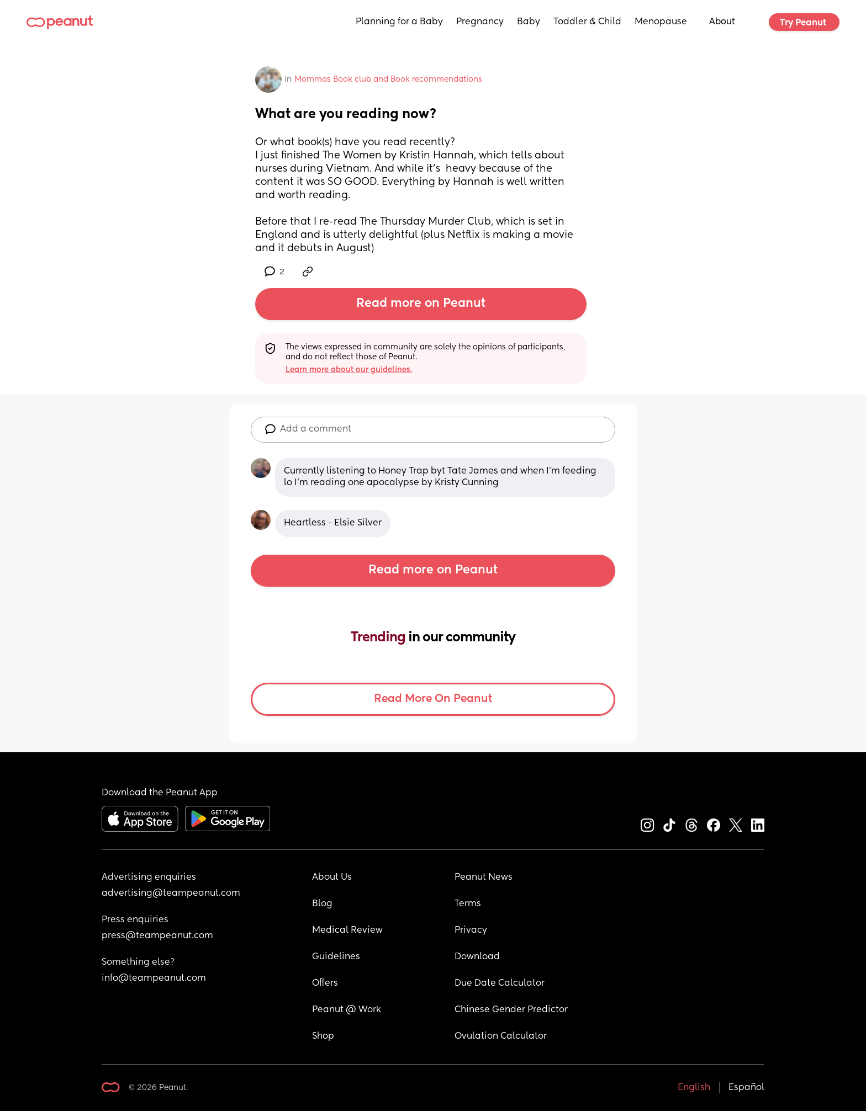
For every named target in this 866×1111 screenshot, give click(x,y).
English (694, 1087)
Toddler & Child (587, 22)
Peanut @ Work (346, 1010)
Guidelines (336, 957)
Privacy (471, 930)
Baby (528, 22)
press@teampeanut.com (157, 936)
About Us (332, 877)
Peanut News (484, 877)
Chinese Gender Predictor (511, 1010)
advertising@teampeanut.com (171, 893)
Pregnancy (480, 22)
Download (477, 957)
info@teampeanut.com (154, 978)
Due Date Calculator (500, 983)
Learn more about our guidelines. (349, 370)
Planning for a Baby (399, 22)
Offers (325, 983)
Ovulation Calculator (501, 1036)
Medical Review (347, 930)
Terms (468, 904)
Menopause (661, 22)
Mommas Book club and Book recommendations (388, 79)
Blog (322, 904)
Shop (323, 1036)
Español (746, 1087)
